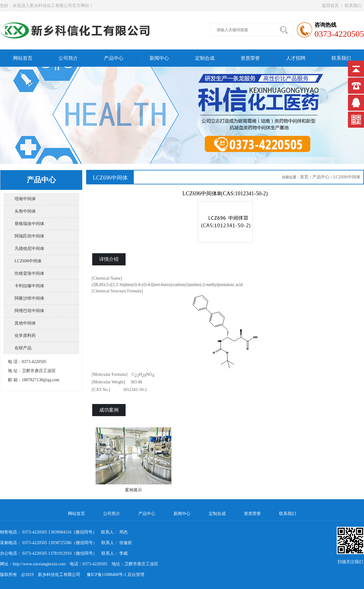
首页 (304, 177)
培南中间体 (25, 199)
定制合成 (204, 58)
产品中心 (113, 58)
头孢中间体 (25, 211)
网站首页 (22, 58)
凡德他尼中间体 (29, 248)
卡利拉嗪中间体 (29, 286)
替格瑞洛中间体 (29, 223)
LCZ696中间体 (28, 261)
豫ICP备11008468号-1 (104, 574)
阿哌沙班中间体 (29, 298)
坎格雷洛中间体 (29, 273)
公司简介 (68, 58)
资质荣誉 (250, 58)
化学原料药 (25, 335)
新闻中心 (159, 58)
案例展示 (133, 459)
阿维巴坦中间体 (29, 310)
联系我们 (353, 5)
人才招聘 (295, 58)
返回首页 (330, 5)
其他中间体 (25, 323)
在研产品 (23, 348)
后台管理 (135, 574)
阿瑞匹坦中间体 (29, 236)
